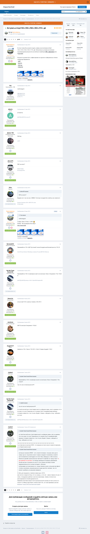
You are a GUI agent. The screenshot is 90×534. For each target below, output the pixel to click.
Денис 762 (10, 133)
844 (13, 98)
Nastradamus (72, 32)
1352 (13, 121)
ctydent (10, 372)
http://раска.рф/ (21, 225)
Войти (46, 512)
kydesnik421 (72, 36)
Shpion (82, 36)
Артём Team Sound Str (10, 271)
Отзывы (16, 15)
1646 (13, 173)
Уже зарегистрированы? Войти (68, 7)
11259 (13, 57)
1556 (13, 334)
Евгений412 (10, 244)
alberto (10, 109)
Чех (10, 85)
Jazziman (10, 322)
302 (13, 358)
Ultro (10, 187)
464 (13, 284)
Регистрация (82, 7)
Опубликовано (23, 44)
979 (13, 310)
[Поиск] (68, 11)
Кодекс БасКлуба (8, 15)
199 (13, 256)
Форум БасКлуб (8, 7)
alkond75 (10, 161)
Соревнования (21, 34)
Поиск (37, 15)
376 (13, 200)
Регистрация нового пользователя (20, 514)
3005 (13, 146)
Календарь (23, 15)
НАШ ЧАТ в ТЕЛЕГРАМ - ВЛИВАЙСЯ (44, 2)
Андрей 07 (10, 346)
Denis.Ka (10, 298)
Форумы (7, 12)
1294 (13, 384)
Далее (18, 39)
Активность (31, 15)
